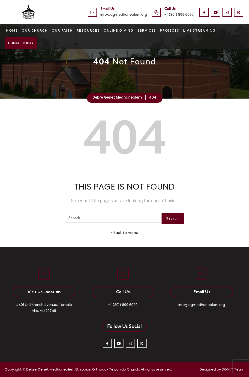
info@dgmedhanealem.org (123, 14)
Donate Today (20, 43)
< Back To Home (124, 232)
